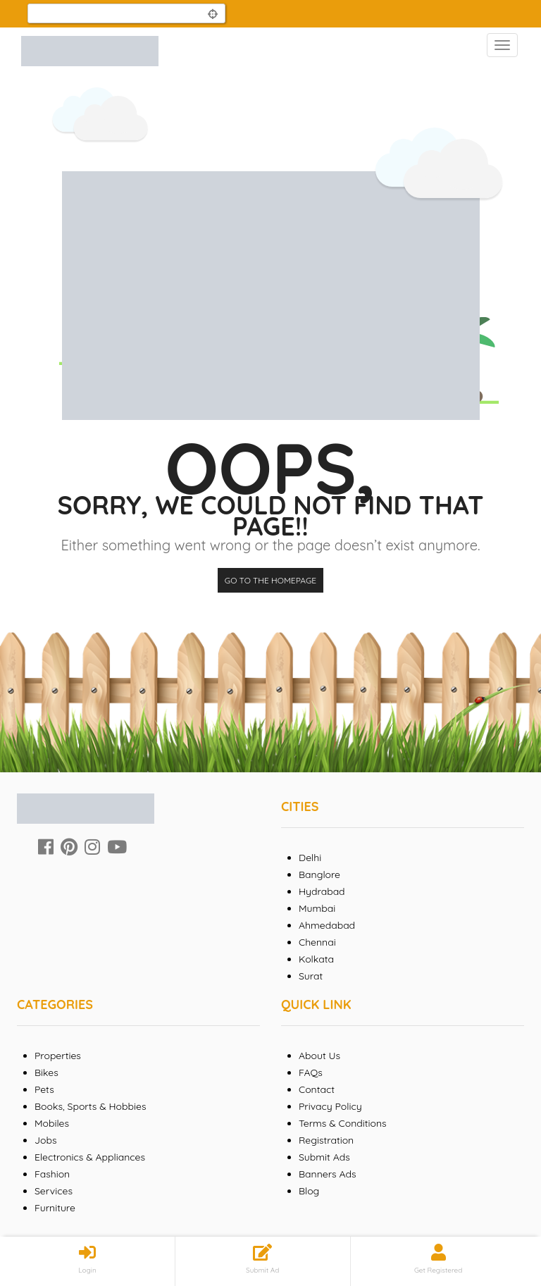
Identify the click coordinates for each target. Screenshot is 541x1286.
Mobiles (52, 1123)
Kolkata (316, 959)
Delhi (310, 857)
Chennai (317, 942)
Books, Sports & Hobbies (90, 1106)
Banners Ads (327, 1174)
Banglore (319, 874)
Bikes (46, 1072)
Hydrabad (322, 891)
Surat (311, 976)
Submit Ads (324, 1157)
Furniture (55, 1207)
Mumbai (317, 908)
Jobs (46, 1140)
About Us (319, 1055)
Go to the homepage (270, 580)
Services (54, 1191)
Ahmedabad (327, 925)
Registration (326, 1140)
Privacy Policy (330, 1106)
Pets (44, 1089)
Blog (309, 1191)
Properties (58, 1055)
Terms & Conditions (343, 1123)
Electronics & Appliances (90, 1157)
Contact (317, 1089)
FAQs (311, 1072)
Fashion (52, 1174)
